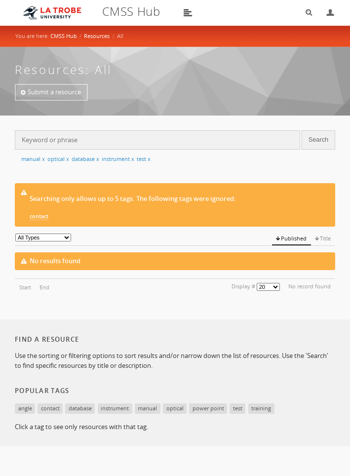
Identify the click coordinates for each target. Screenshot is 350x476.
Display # (243, 286)
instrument (118, 158)
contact (39, 216)
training (261, 408)
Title (325, 238)
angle (25, 408)
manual (33, 158)
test (144, 158)
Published (294, 238)
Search (305, 12)
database (85, 158)
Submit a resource (54, 91)
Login (326, 12)
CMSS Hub (63, 36)
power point (208, 408)
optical (58, 158)
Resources (97, 36)
